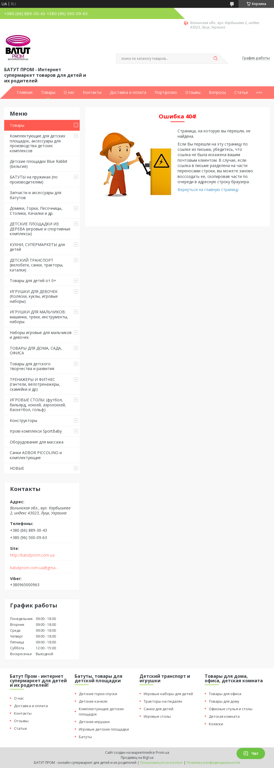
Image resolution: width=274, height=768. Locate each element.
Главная (24, 92)
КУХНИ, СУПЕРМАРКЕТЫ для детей (37, 247)
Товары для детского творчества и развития (32, 366)
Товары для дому (224, 701)
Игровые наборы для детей (168, 693)
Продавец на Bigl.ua (137, 757)
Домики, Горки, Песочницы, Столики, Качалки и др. (36, 211)
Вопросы (217, 92)
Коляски (216, 723)
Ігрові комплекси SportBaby (36, 431)
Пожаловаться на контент (161, 762)
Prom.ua (162, 752)
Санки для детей (158, 708)
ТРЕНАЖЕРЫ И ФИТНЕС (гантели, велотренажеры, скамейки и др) (35, 384)
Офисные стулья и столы (230, 708)
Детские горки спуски (98, 693)
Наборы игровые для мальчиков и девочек (41, 335)
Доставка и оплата (128, 92)
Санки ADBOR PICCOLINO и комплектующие (36, 455)
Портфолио (166, 92)
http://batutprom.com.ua (32, 555)
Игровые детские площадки (104, 729)
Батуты (85, 736)
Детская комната (224, 716)
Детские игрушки (94, 721)
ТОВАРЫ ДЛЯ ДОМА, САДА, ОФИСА (36, 350)
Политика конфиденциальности (213, 762)
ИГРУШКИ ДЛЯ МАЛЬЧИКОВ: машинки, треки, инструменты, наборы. (39, 316)
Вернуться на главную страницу (208, 189)
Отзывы (192, 92)
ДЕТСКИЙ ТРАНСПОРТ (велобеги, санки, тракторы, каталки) (36, 265)
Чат (250, 753)
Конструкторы (23, 420)
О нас (69, 92)
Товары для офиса (225, 693)
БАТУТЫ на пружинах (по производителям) (34, 179)
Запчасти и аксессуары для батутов (35, 195)
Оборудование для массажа (36, 442)
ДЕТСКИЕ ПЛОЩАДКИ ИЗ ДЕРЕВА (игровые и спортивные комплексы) (40, 228)
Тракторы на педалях (163, 701)
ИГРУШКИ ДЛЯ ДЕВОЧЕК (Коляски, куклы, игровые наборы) (34, 296)
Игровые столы (157, 716)
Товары (48, 92)
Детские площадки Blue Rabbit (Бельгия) (38, 164)
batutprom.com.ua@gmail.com (34, 567)
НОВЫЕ (17, 468)
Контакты (92, 92)
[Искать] (215, 59)
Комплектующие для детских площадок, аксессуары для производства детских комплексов (37, 143)
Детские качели (93, 701)
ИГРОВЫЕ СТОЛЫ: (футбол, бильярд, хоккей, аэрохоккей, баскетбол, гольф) (38, 404)
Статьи (241, 92)
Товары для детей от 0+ (33, 280)
